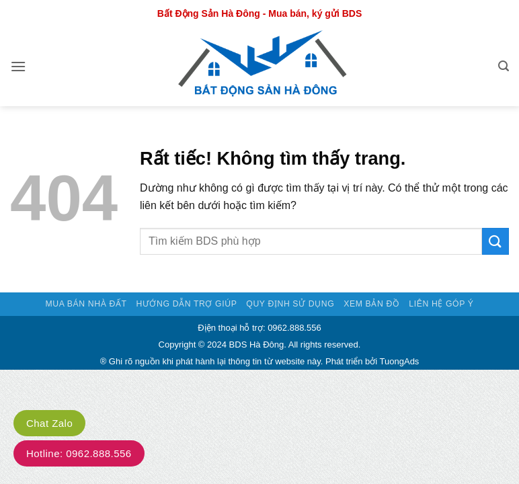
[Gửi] (495, 241)
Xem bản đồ (371, 304)
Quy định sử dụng (290, 304)
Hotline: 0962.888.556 (79, 453)
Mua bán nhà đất (85, 304)
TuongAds (400, 361)
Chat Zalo (49, 423)
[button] (18, 66)
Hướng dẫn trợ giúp (186, 304)
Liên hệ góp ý (441, 304)
